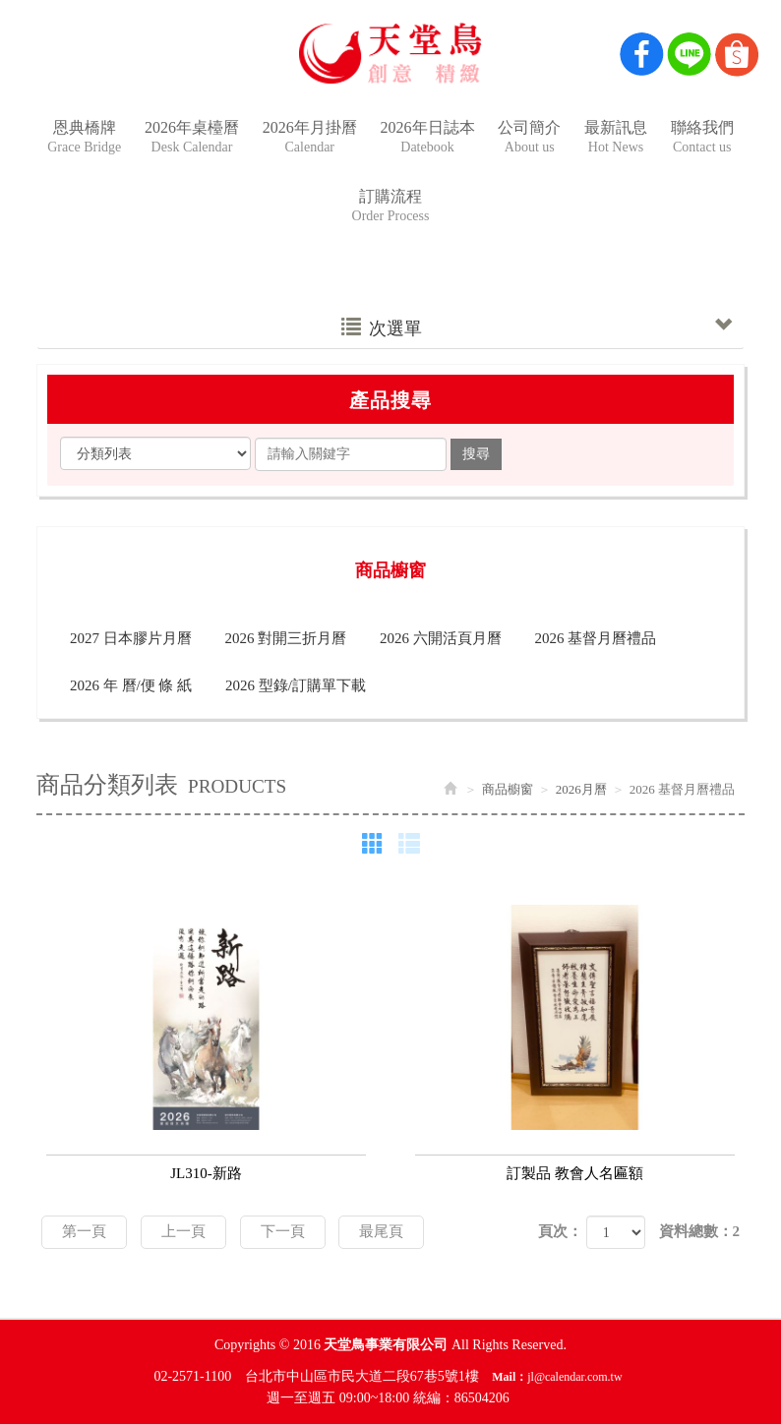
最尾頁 (381, 1231)
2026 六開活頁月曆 (441, 638)
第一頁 (84, 1231)
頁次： (560, 1231)
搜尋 (476, 453)
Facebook (642, 54)
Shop (737, 54)
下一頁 (283, 1231)
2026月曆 (581, 789)
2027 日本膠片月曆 (131, 638)
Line (689, 54)
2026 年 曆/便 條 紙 (131, 685)
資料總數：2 (700, 1231)
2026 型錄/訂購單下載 (295, 685)
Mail (503, 1377)
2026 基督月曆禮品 (596, 638)
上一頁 (183, 1231)
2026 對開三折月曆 (286, 638)
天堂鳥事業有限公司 (390, 53)
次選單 (536, 327)
